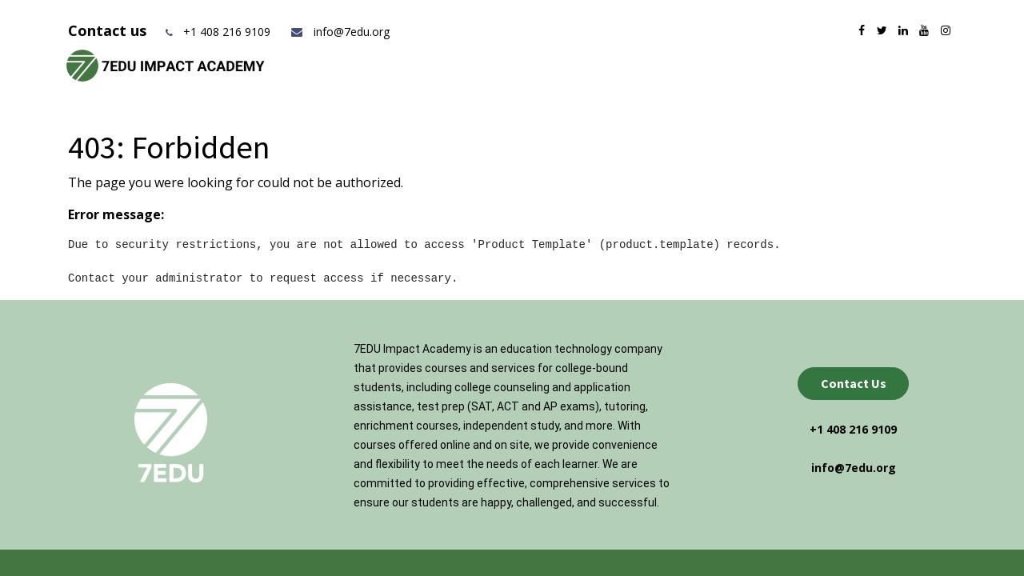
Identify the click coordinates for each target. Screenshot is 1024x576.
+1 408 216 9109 (226, 31)
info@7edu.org (340, 31)
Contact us (109, 30)
